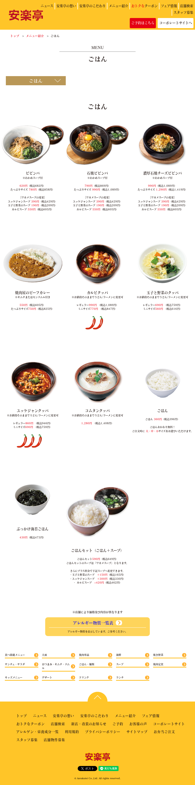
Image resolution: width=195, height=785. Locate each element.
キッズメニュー (13, 677)
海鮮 (118, 654)
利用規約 (72, 731)
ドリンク (84, 677)
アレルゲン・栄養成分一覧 (37, 731)
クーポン (144, 6)
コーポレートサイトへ (175, 23)
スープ (119, 664)
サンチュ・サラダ (15, 664)
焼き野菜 (158, 654)
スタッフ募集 (183, 12)
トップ (14, 36)
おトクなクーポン (30, 724)
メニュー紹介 (118, 6)
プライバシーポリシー (102, 731)
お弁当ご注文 (164, 731)
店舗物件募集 (54, 740)
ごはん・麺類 (86, 664)
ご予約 (117, 724)
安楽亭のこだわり (92, 6)
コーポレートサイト (169, 724)
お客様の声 (138, 724)
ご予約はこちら (142, 23)
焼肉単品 (84, 654)
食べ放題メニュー (15, 654)
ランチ (120, 677)
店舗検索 (186, 6)
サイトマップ (137, 731)
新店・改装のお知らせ (88, 724)
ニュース (47, 6)
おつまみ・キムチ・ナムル (56, 666)
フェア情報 (169, 6)
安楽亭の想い (66, 6)
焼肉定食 (158, 664)
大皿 (44, 654)
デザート (47, 677)
